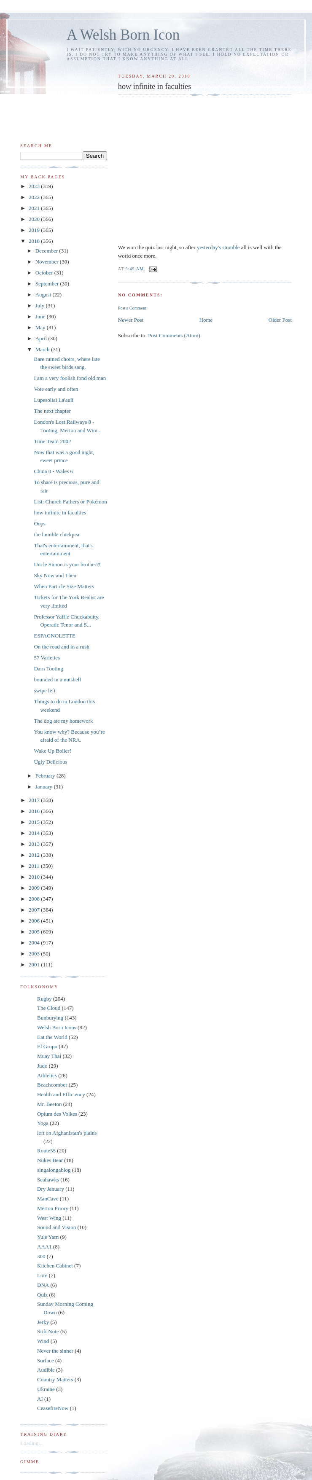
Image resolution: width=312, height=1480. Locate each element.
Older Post (280, 320)
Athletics (47, 1075)
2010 (35, 877)
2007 (35, 910)
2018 (35, 241)
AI (40, 1399)
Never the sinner (55, 1351)
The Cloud (48, 1008)
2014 (35, 833)
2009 (35, 888)
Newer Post (130, 320)
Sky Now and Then (55, 575)
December (47, 251)
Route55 (46, 1150)
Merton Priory (52, 1208)
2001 (35, 964)
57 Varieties (47, 657)
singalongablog (53, 1170)
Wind (43, 1341)
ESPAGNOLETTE (54, 635)
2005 (35, 931)
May (41, 327)
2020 (35, 219)
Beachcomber (52, 1085)
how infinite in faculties (60, 512)
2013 (35, 844)
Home (206, 320)
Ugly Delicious (50, 762)
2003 (35, 953)
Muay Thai (49, 1056)
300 (41, 1256)
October (44, 272)
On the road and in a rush (61, 646)
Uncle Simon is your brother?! (67, 564)
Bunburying (50, 1017)
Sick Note (48, 1331)
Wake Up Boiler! (52, 751)
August (44, 294)
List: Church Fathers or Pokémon (70, 501)
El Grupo (47, 1046)
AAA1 (44, 1246)
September (47, 283)
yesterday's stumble (218, 247)
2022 (35, 197)
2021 (35, 208)
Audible (46, 1370)
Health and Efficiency (61, 1094)
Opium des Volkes (57, 1114)
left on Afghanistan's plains (67, 1133)
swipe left (44, 690)
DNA (43, 1285)
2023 (35, 186)
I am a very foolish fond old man (70, 378)
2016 (35, 811)
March (43, 349)
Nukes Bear (50, 1160)
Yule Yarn (48, 1237)
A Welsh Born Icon (123, 35)
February (45, 775)
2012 (35, 855)
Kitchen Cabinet (55, 1265)
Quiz (42, 1295)
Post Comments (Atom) (174, 335)
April (41, 338)
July (40, 305)
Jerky (43, 1322)
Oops (39, 523)
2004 (35, 942)
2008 (35, 899)
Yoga (42, 1123)
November (47, 261)
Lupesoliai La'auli (53, 400)
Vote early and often (56, 389)
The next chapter (52, 411)
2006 (35, 921)
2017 (35, 800)
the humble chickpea (56, 534)
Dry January (50, 1189)
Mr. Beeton (49, 1104)
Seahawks (48, 1179)
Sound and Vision (56, 1227)
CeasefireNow (52, 1408)
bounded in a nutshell (57, 679)
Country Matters (55, 1379)
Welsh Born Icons (56, 1027)
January (44, 786)
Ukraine (46, 1389)
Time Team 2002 (52, 441)
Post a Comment (132, 308)
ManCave (48, 1198)
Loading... (31, 1443)
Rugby (44, 999)
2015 (35, 822)
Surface (45, 1360)
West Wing (49, 1218)
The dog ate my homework (63, 721)
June (41, 316)
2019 (35, 230)
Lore (42, 1275)
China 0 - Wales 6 (53, 471)
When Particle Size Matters (64, 586)
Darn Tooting (48, 668)
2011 (35, 866)
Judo (42, 1066)
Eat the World (52, 1037)
